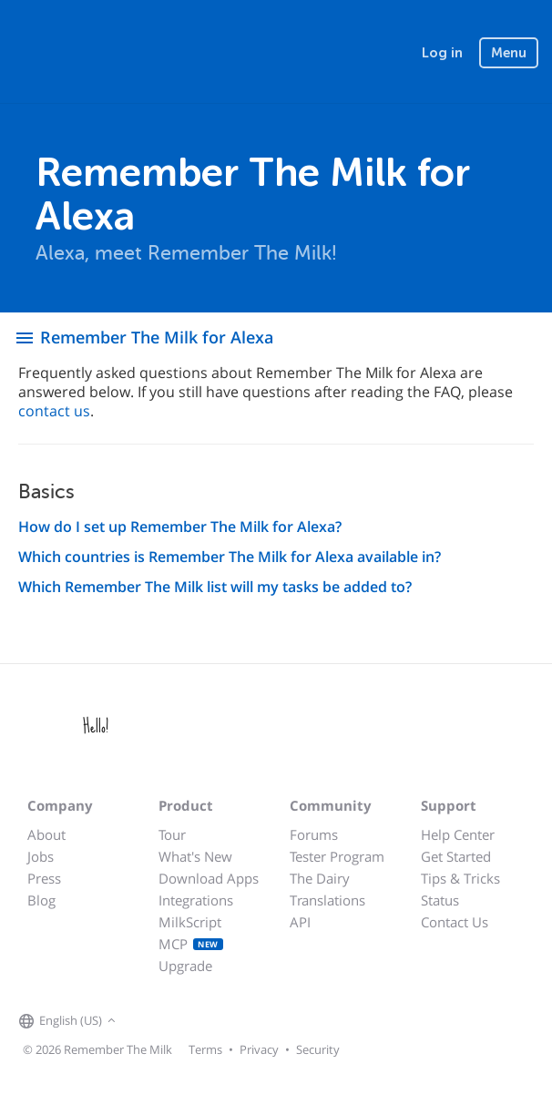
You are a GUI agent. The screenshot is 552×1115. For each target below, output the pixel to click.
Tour (172, 834)
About (46, 834)
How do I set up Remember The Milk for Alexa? (180, 527)
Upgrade (185, 965)
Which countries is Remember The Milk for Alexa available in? (229, 557)
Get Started (456, 856)
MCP (190, 944)
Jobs (40, 856)
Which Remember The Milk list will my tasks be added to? (215, 587)
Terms (205, 1049)
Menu (508, 53)
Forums (314, 834)
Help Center (458, 834)
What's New (195, 856)
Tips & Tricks (460, 878)
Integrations (195, 900)
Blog (41, 900)
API (300, 922)
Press (44, 878)
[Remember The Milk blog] (195, 1022)
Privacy (259, 1049)
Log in (442, 53)
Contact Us (454, 922)
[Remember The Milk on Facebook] (147, 1022)
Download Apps (208, 878)
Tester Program (337, 856)
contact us (54, 411)
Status (440, 900)
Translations (327, 900)
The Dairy (320, 878)
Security (318, 1049)
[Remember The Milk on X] (172, 1022)
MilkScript (189, 922)
